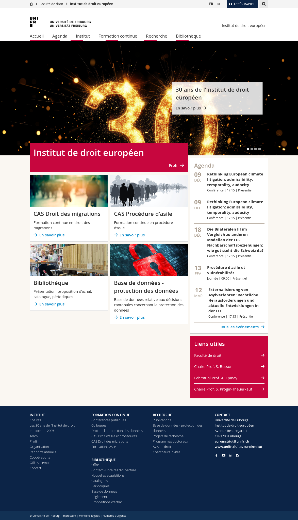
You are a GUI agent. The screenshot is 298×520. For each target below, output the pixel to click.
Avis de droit (162, 446)
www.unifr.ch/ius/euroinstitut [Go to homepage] (238, 446)
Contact (35, 468)
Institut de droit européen (91, 4)
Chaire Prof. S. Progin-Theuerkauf (223, 389)
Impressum (69, 515)
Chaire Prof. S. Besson (213, 366)
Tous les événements (239, 327)
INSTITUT (37, 415)
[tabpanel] (149, 98)
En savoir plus (188, 108)
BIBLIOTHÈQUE (103, 460)
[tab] (248, 149)
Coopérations (40, 457)
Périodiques (100, 486)
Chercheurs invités (166, 452)
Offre (95, 464)
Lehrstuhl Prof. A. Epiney (215, 377)
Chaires (35, 420)
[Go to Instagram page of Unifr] (237, 455)
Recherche (156, 36)
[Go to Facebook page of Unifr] (216, 455)
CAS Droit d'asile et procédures (114, 436)
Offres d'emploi (41, 462)
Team (34, 436)
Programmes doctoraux (170, 441)
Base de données (104, 491)
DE (219, 4)
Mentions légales (89, 515)
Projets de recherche (168, 436)
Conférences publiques (108, 420)
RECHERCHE (162, 415)
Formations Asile (103, 446)
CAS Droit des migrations (109, 441)
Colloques (98, 425)
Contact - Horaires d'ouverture (113, 470)
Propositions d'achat (106, 502)
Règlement (99, 496)
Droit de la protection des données (117, 430)
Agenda (59, 36)
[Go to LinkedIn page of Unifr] (230, 455)
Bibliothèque (188, 36)
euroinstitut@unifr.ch (232, 441)
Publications (162, 420)
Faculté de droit (52, 4)
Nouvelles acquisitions (107, 475)
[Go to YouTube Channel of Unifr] (223, 455)
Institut (83, 36)
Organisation (39, 446)
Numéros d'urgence (114, 515)
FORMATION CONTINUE (110, 415)
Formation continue (117, 36)
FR (211, 4)
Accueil (37, 36)
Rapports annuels (43, 452)
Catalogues (99, 480)
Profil (173, 165)
